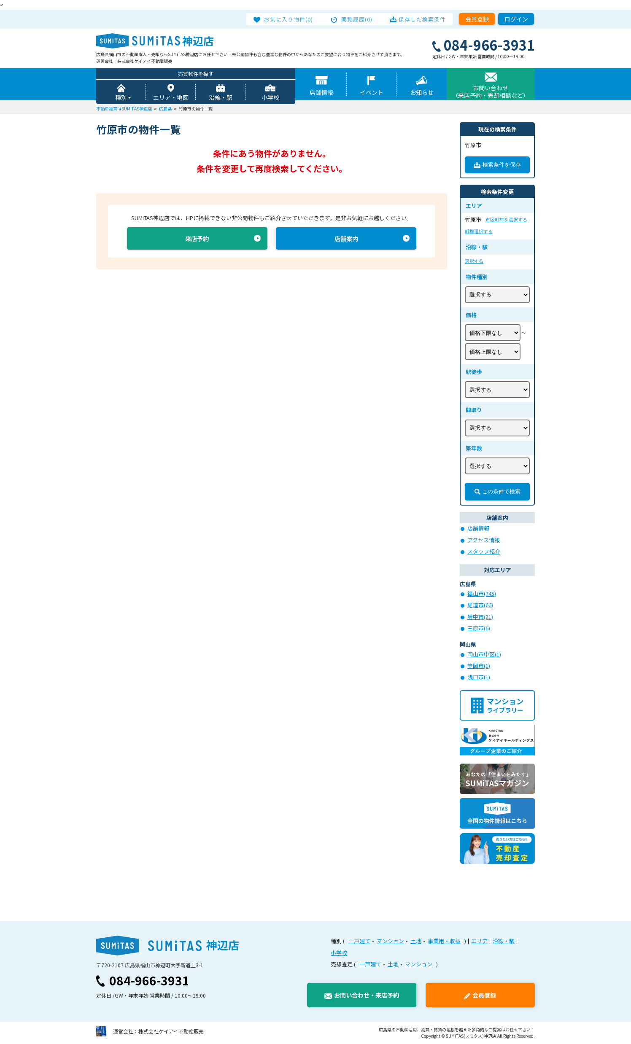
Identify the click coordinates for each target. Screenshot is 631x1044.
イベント (371, 93)
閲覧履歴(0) (357, 19)
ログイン (516, 19)
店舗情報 (321, 93)
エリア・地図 (171, 98)
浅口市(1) (478, 677)
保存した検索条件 (420, 19)
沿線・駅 (220, 98)
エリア (479, 941)
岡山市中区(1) (484, 655)
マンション (390, 941)
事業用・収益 (444, 941)
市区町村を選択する (506, 220)
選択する (474, 261)
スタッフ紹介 (483, 552)
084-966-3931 (149, 980)
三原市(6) (478, 628)
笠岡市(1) (478, 666)
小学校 (270, 98)
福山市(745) (481, 594)
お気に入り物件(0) (291, 19)
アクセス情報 (483, 540)
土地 (415, 941)
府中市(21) (480, 617)
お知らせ (422, 93)
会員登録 (477, 19)
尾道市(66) (480, 605)
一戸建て (359, 941)
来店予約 (197, 239)
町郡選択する (479, 231)
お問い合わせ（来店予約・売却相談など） (490, 92)
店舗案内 (346, 239)
